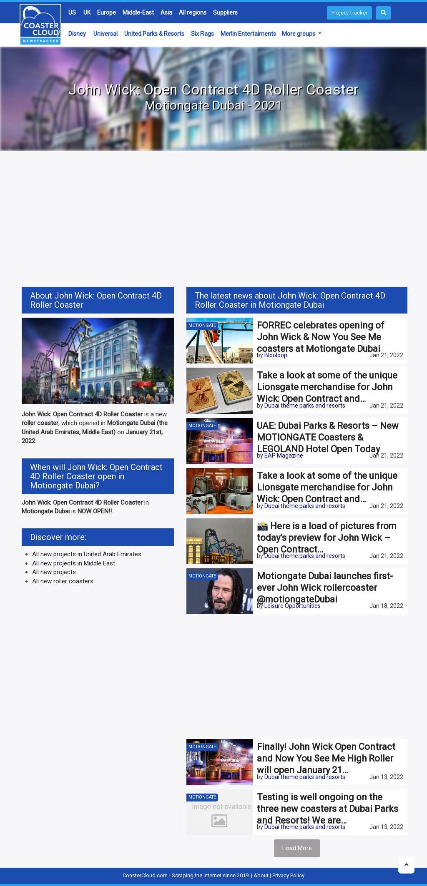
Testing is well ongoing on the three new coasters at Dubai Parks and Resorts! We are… (327, 809)
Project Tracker (349, 13)
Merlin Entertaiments (248, 33)
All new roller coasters (62, 581)
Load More (297, 848)
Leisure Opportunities (292, 605)
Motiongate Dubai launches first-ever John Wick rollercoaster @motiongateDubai (325, 588)
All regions (192, 12)
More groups (299, 33)
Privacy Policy (288, 875)
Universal (105, 33)
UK (86, 12)
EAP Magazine (283, 455)
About (261, 875)
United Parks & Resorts (154, 33)
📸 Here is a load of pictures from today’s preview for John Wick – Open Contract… (327, 538)
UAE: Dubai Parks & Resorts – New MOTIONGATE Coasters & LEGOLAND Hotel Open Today (328, 437)
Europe (106, 12)
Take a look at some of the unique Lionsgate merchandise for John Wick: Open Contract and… (327, 387)
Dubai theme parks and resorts (304, 405)
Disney (77, 33)
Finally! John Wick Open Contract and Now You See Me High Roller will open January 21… (326, 758)
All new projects (54, 572)
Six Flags (202, 33)
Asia (166, 12)
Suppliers (225, 12)
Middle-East (138, 12)
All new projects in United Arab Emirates (86, 554)
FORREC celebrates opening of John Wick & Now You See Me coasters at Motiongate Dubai (320, 337)
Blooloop (275, 355)
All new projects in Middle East (73, 563)
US (72, 12)
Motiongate (202, 325)
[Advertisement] (213, 220)
